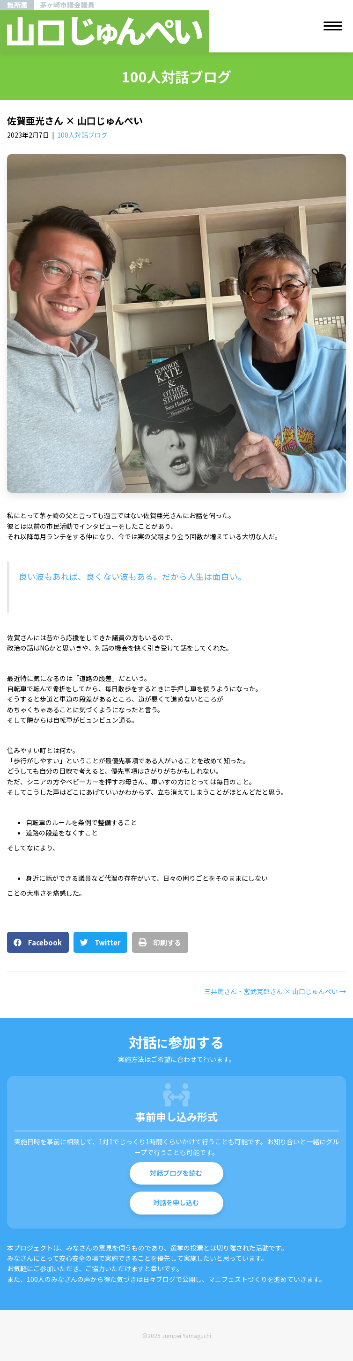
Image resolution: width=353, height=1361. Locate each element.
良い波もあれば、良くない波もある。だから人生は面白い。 (132, 576)
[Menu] (333, 26)
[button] (176, 1173)
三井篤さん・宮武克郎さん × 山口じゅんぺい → (275, 991)
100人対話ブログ (82, 134)
